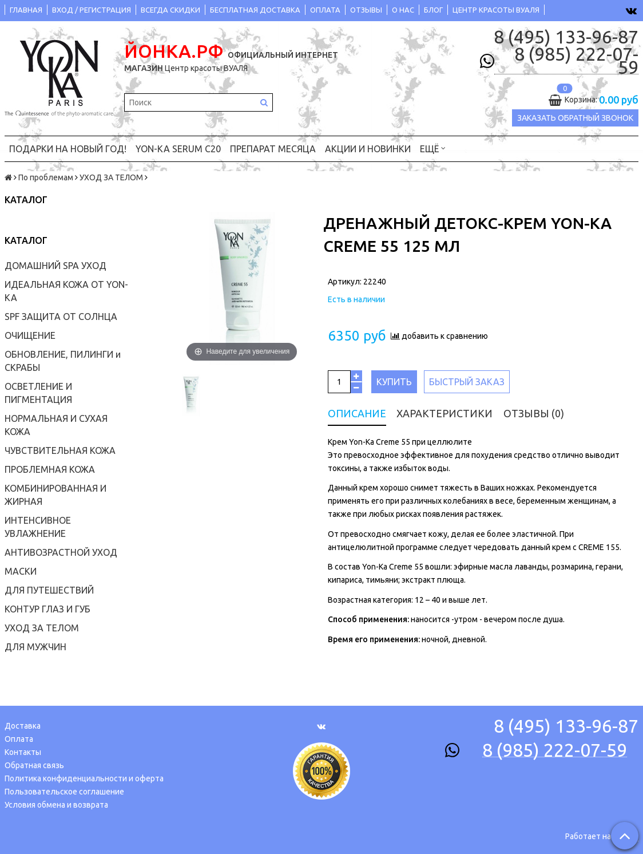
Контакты (23, 749)
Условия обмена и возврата (56, 801)
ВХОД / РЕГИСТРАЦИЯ (91, 10)
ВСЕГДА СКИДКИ (170, 10)
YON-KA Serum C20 (178, 146)
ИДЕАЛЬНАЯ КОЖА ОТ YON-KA (66, 289)
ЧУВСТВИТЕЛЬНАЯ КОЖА (60, 448)
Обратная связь (34, 762)
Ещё (433, 145)
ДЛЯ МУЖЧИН (35, 644)
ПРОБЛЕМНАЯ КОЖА (50, 467)
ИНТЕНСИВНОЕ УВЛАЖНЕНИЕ (38, 524)
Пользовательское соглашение (64, 788)
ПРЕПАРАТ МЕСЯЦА (273, 146)
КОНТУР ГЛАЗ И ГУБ (47, 607)
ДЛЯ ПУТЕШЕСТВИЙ (49, 588)
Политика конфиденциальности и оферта (84, 775)
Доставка (23, 723)
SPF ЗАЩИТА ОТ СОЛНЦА (61, 314)
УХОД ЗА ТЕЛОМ (111, 175)
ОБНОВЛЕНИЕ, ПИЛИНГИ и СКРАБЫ (63, 358)
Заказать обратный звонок (575, 117)
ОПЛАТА (325, 10)
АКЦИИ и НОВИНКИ (368, 146)
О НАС (403, 10)
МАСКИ (21, 569)
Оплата (19, 736)
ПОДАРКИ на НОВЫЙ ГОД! (67, 146)
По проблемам (45, 175)
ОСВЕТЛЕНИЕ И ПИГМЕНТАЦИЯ (38, 390)
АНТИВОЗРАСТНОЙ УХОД (61, 550)
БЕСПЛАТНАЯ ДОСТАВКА (255, 10)
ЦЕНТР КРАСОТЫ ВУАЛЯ (496, 10)
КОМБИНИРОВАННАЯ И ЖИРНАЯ (55, 492)
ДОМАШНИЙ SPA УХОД (55, 263)
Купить (394, 379)
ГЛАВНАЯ (26, 10)
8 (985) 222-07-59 (576, 61)
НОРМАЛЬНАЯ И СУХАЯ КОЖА (56, 422)
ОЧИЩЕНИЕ (30, 333)
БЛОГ (433, 10)
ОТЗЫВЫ (366, 10)
